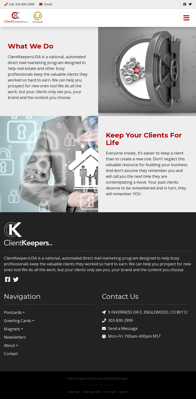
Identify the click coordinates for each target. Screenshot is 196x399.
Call (19, 4)
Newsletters (15, 337)
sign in (123, 392)
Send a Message (120, 328)
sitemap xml (91, 392)
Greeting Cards (17, 320)
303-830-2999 (117, 320)
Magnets (12, 329)
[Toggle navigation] (186, 18)
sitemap (73, 392)
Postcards (13, 312)
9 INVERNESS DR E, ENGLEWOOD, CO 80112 (145, 312)
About (9, 345)
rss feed (109, 392)
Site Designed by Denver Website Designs (98, 378)
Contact (11, 353)
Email (45, 4)
